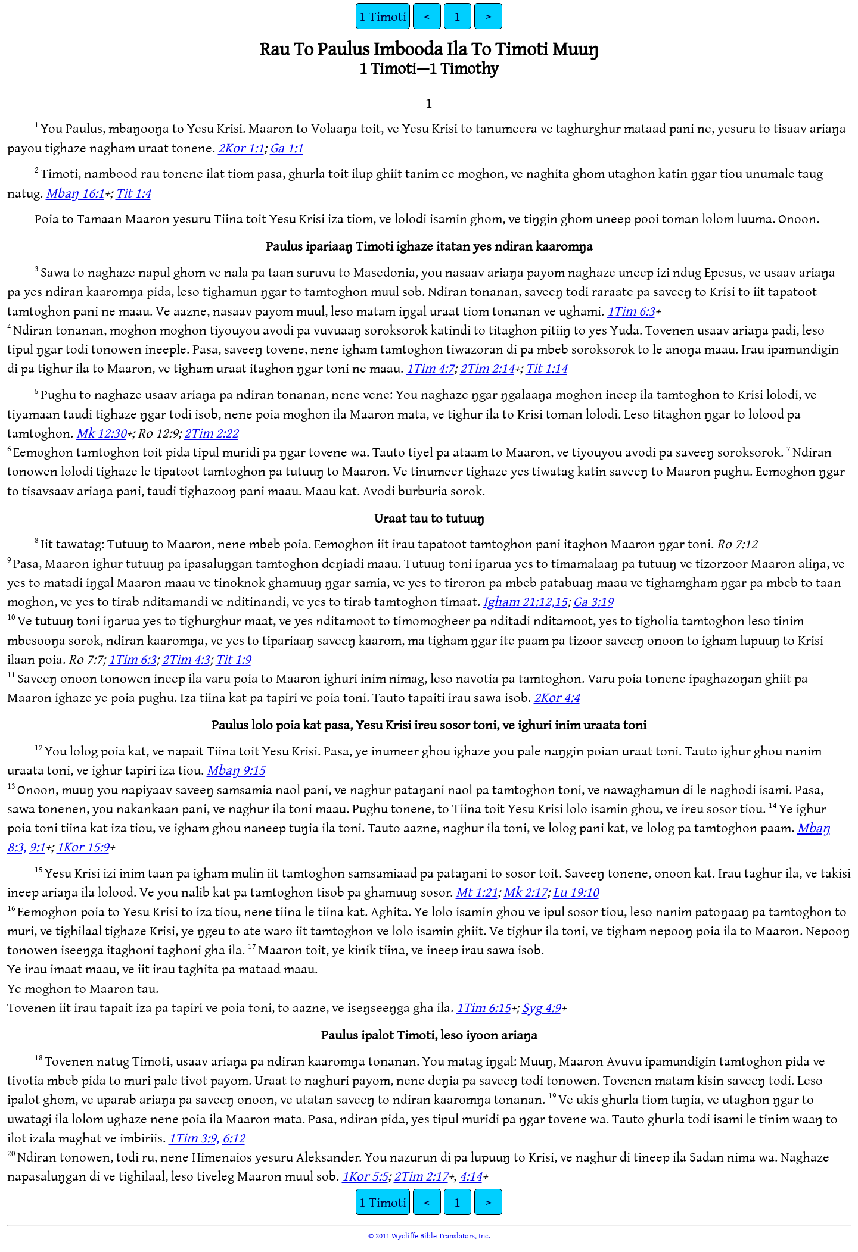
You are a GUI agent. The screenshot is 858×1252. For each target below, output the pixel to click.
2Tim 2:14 (487, 367)
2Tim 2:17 (421, 1175)
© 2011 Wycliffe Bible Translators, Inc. (429, 1235)
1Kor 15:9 (83, 846)
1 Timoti (382, 16)
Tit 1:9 (233, 659)
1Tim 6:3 (631, 310)
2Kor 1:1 (241, 147)
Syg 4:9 (541, 1007)
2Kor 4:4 (557, 697)
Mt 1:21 (477, 891)
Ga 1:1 (286, 147)
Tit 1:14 (546, 367)
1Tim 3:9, (194, 1137)
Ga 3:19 (593, 601)
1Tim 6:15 (483, 1007)
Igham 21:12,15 (525, 601)
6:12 (233, 1137)
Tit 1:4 (133, 192)
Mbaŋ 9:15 (236, 769)
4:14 (470, 1175)
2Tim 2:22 (211, 432)
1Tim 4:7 (430, 367)
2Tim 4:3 (186, 659)
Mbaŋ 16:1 (75, 192)
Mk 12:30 (101, 432)
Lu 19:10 (576, 891)
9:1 (37, 846)
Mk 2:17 (525, 891)
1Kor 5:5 (365, 1175)
